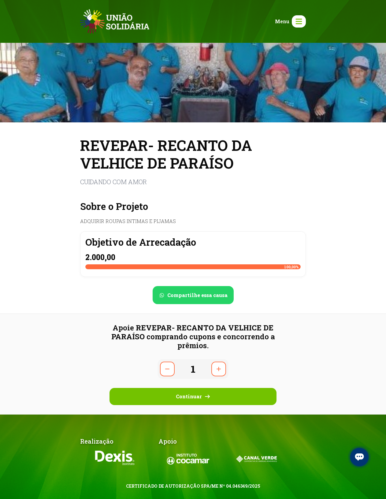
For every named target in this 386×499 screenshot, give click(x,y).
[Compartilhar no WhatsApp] (193, 295)
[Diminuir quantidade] (167, 369)
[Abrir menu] (289, 21)
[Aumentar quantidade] (218, 369)
